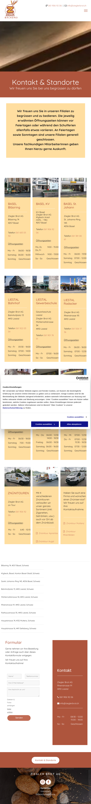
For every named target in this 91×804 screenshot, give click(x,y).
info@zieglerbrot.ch (69, 703)
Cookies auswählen (75, 417)
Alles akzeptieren (74, 424)
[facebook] (48, 782)
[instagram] (42, 782)
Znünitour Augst (46, 541)
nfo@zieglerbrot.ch (77, 5)
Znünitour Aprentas (48, 533)
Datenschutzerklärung (13, 408)
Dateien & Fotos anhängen (11, 702)
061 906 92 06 (55, 5)
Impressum (45, 791)
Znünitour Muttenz (75, 523)
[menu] (86, 11)
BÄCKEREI (11, 17)
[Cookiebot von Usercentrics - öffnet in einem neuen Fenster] (78, 378)
